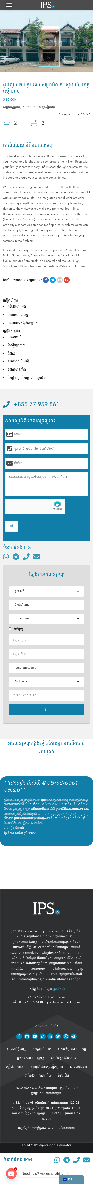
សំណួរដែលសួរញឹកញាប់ (46, 1067)
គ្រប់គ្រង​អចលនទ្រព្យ (30, 1058)
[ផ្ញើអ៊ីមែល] (36, 556)
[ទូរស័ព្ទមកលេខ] (26, 556)
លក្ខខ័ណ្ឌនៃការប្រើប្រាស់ (32, 1128)
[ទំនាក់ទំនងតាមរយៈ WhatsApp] (6, 556)
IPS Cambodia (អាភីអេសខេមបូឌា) (36, 1088)
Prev (6, 42)
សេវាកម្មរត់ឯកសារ (63, 1058)
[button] (9, 5)
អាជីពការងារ (78, 1067)
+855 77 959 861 (31, 405)
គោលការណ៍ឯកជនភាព (61, 1128)
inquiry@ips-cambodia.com (60, 1002)
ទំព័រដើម (63, 1076)
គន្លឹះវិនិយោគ (14, 1067)
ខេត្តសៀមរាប (31, 952)
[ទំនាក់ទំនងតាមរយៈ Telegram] (16, 556)
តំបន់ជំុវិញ (16, 629)
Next (87, 42)
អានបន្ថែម (37, 823)
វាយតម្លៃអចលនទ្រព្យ (72, 1049)
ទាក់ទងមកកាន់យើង (37, 1076)
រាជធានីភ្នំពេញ (16, 1049)
